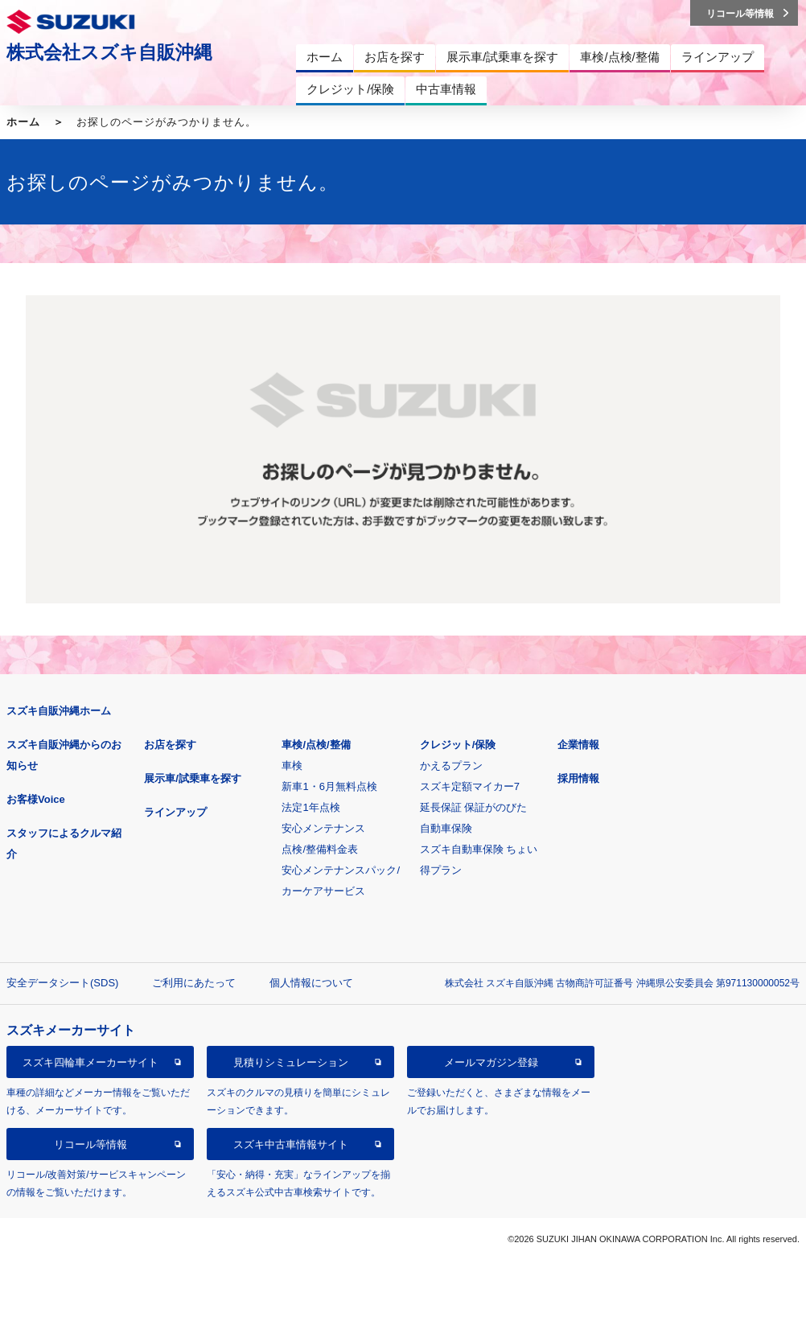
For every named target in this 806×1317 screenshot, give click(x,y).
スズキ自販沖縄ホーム (58, 711)
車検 (292, 765)
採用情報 (578, 778)
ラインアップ (175, 812)
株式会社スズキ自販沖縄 (109, 52)
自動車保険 (446, 828)
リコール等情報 (90, 1144)
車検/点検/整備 (316, 745)
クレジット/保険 (458, 745)
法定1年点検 (310, 807)
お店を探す (170, 745)
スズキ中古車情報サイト (290, 1144)
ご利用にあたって (194, 983)
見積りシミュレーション (290, 1062)
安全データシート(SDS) (62, 983)
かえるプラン (451, 765)
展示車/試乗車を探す (192, 778)
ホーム (23, 122)
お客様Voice (35, 799)
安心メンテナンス (323, 828)
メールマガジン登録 (491, 1062)
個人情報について (311, 983)
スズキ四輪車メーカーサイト (90, 1062)
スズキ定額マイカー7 (470, 786)
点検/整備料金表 (320, 849)
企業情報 (578, 745)
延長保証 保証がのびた (474, 807)
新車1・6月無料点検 (329, 786)
